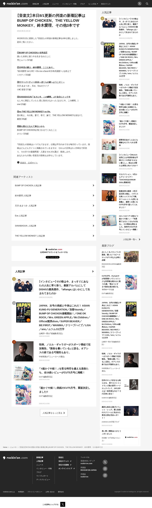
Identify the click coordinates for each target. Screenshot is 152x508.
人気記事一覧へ (130, 239)
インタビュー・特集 (69, 4)
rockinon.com (15, 4)
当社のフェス (106, 4)
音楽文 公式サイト (29, 162)
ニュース (55, 4)
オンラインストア (65, 468)
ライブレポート (42, 475)
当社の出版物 (63, 464)
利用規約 (21, 492)
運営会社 (61, 492)
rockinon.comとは (9, 492)
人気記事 (45, 4)
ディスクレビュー (43, 479)
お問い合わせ (50, 492)
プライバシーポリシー (35, 492)
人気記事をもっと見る (52, 412)
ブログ (82, 4)
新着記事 (36, 4)
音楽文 (61, 457)
